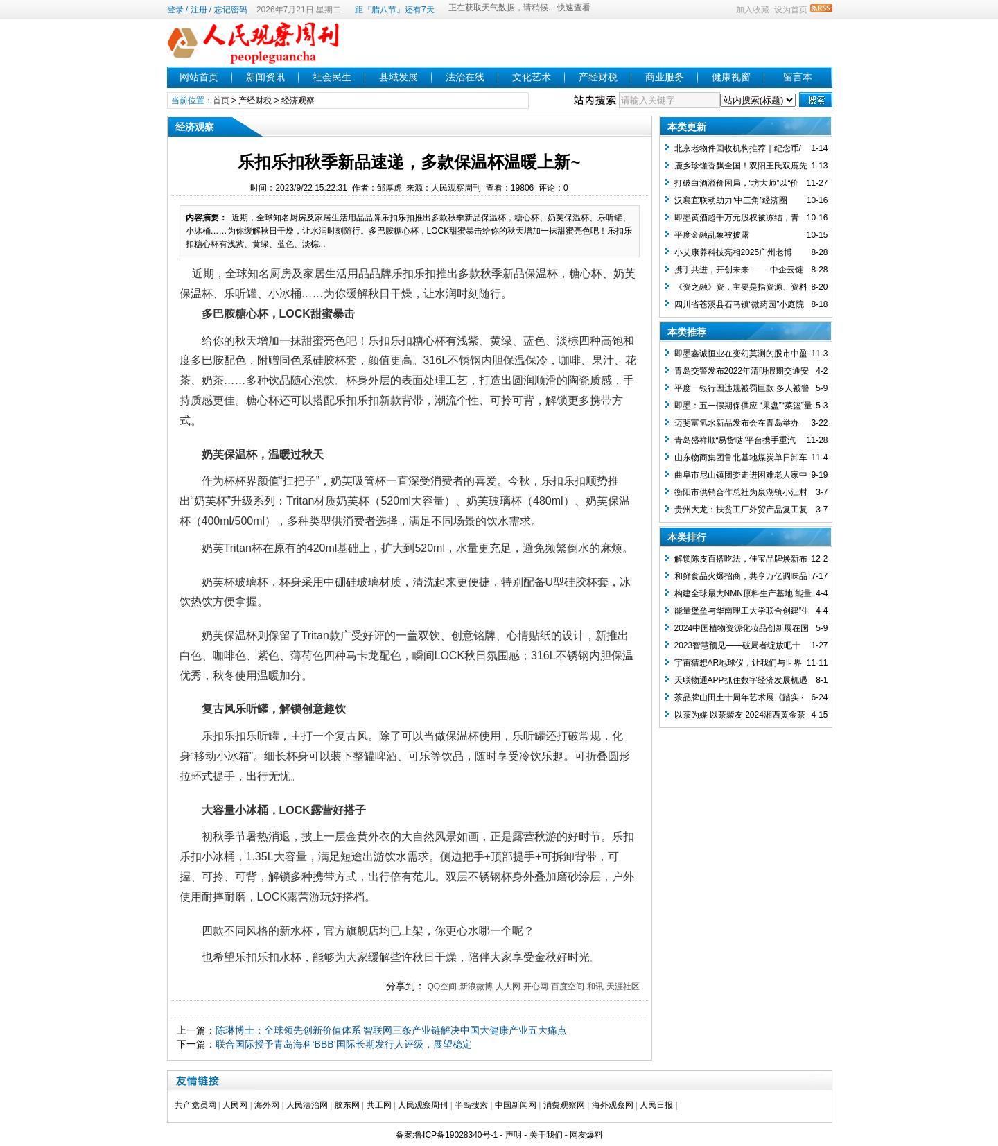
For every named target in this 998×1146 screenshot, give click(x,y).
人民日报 (656, 1105)
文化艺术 (531, 77)
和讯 (595, 986)
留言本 (797, 77)
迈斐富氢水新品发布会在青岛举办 (736, 423)
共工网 (379, 1105)
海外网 (266, 1105)
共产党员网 (195, 1105)
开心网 (535, 986)
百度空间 (567, 986)
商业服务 (664, 77)
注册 (199, 10)
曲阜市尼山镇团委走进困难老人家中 (740, 475)
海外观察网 (612, 1105)
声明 (513, 1135)
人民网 (234, 1105)
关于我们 (546, 1135)
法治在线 (465, 77)
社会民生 (332, 77)
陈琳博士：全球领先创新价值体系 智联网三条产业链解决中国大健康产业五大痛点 (392, 1030)
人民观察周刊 (423, 1105)
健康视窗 (731, 77)
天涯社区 (623, 986)
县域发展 (398, 77)
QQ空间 (442, 986)
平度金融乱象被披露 (711, 235)
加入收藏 (752, 10)
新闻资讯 (265, 77)
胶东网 (347, 1105)
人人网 (508, 986)
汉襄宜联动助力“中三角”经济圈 (731, 200)
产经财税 (598, 77)
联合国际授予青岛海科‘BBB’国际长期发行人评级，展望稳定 (344, 1044)
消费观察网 (564, 1105)
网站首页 (199, 77)
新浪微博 (476, 986)
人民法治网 (307, 1105)
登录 (175, 10)
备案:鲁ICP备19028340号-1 (447, 1135)
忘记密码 (230, 10)
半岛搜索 (471, 1105)
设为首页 (790, 10)
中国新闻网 (515, 1105)
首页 (221, 100)
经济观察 (298, 100)
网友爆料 (586, 1135)
